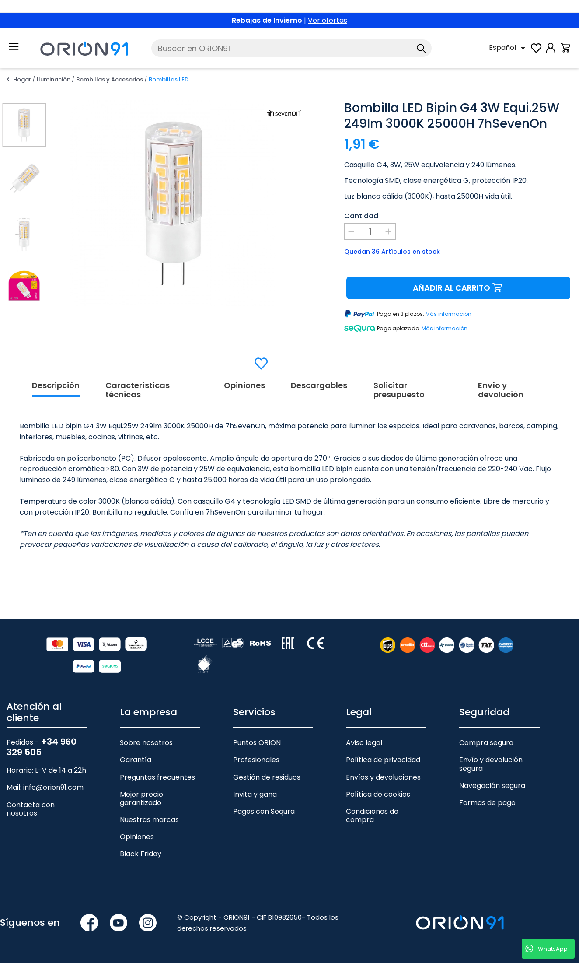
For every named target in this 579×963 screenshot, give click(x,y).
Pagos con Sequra (264, 811)
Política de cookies (378, 794)
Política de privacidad (383, 760)
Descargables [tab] (319, 386)
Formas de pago (487, 803)
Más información (448, 314)
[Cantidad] (370, 231)
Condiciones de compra (372, 815)
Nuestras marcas (149, 820)
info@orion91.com (53, 787)
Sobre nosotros (146, 743)
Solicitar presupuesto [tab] (399, 390)
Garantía (135, 760)
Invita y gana (255, 794)
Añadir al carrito (458, 288)
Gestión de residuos (266, 777)
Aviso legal (364, 743)
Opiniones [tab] (244, 386)
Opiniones (137, 837)
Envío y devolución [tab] (500, 390)
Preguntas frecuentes (157, 777)
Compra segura (486, 743)
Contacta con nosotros (31, 809)
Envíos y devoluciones (383, 777)
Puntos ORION (257, 743)
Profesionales (256, 760)
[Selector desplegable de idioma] (508, 48)
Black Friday (140, 854)
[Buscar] (291, 48)
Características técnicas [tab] (137, 390)
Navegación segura (492, 786)
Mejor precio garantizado (141, 798)
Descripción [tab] (56, 386)
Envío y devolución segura (491, 764)
